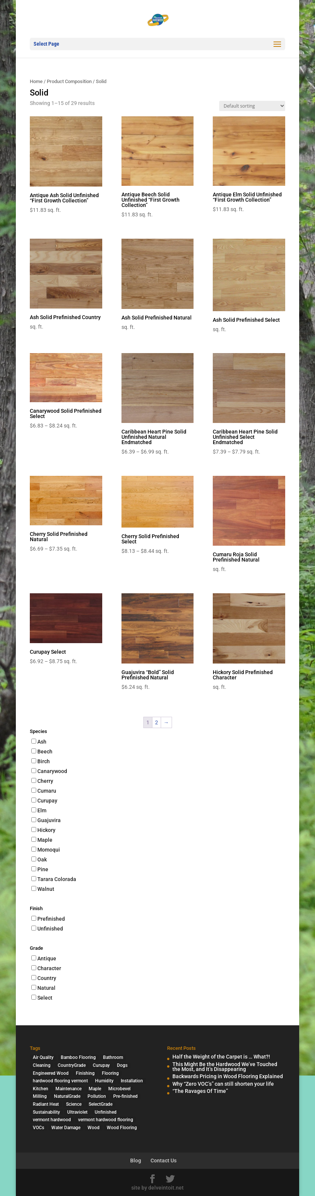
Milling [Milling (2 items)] (40, 1096)
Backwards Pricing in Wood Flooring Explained (227, 1076)
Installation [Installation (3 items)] (132, 1080)
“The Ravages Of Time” (200, 1091)
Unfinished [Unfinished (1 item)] (106, 1112)
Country (46, 978)
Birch (43, 761)
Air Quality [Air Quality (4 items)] (43, 1057)
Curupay (47, 801)
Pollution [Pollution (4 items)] (97, 1096)
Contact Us (164, 1160)
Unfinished (50, 929)
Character (49, 968)
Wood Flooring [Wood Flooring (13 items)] (122, 1127)
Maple (44, 840)
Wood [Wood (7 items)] (94, 1127)
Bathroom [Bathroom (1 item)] (113, 1057)
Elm (41, 810)
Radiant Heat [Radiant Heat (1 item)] (46, 1104)
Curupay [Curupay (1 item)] (101, 1065)
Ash (41, 742)
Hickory (46, 830)
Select (44, 998)
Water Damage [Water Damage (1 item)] (65, 1127)
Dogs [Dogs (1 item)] (122, 1065)
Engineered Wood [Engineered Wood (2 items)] (51, 1073)
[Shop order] (252, 106)
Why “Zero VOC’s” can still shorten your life (223, 1084)
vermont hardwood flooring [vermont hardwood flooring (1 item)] (105, 1119)
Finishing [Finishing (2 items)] (85, 1073)
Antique (46, 958)
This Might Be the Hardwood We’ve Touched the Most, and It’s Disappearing (224, 1066)
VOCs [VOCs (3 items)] (38, 1127)
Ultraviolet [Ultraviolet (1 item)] (77, 1112)
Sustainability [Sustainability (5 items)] (46, 1112)
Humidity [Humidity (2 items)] (104, 1080)
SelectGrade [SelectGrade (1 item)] (100, 1104)
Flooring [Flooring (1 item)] (110, 1073)
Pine (42, 869)
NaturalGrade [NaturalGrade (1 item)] (67, 1096)
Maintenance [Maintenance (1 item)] (68, 1088)
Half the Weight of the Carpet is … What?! (221, 1057)
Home (36, 81)
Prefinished (51, 919)
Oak (42, 859)
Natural (46, 988)
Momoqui (48, 850)
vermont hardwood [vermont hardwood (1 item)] (52, 1119)
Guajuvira (49, 820)
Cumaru (46, 791)
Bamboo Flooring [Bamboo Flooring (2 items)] (78, 1057)
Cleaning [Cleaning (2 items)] (42, 1065)
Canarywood (52, 771)
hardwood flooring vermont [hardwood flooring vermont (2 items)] (60, 1080)
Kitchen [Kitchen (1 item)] (40, 1088)
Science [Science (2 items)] (73, 1104)
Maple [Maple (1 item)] (95, 1088)
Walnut (45, 889)
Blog (135, 1160)
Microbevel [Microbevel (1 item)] (119, 1088)
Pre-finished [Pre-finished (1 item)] (125, 1096)
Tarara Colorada (56, 879)
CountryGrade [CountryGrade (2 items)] (72, 1065)
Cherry (45, 781)
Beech (44, 751)
